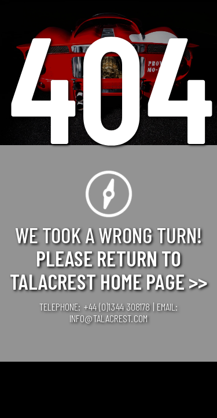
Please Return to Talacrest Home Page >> (108, 269)
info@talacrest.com (108, 318)
